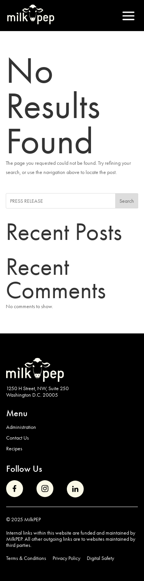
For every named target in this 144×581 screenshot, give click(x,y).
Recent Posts (64, 231)
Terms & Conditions (26, 558)
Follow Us (24, 468)
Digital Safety (100, 558)
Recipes (14, 448)
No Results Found (53, 106)
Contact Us (17, 437)
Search (126, 200)
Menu (17, 413)
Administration (21, 426)
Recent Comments (56, 278)
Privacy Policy (66, 558)
